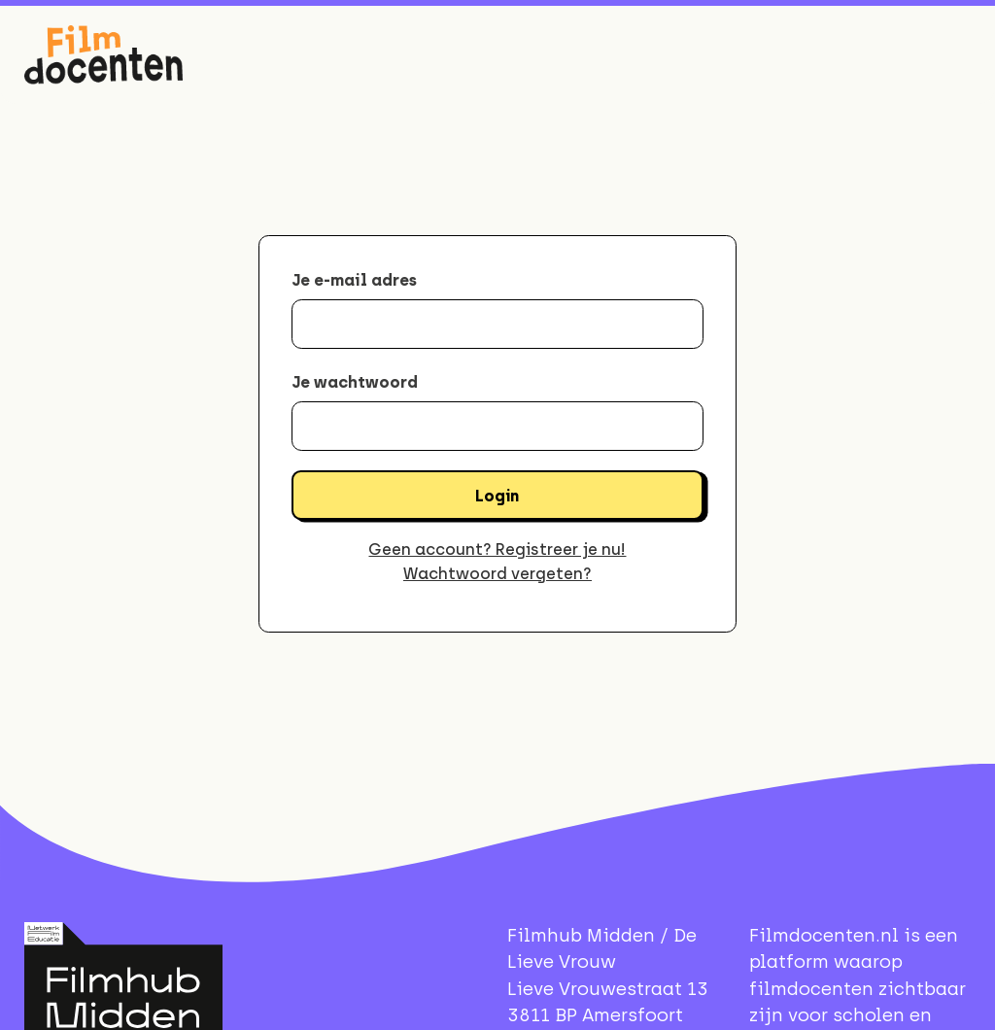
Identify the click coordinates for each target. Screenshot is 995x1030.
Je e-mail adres (354, 280)
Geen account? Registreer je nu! (497, 549)
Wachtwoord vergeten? (497, 573)
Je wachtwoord (355, 382)
